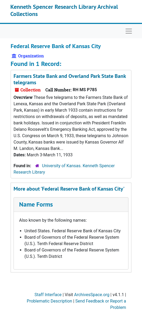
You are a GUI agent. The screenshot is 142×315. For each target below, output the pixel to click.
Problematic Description (49, 301)
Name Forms (36, 204)
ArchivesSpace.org (91, 294)
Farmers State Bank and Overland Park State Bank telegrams (70, 79)
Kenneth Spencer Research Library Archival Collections (64, 10)
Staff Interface (48, 294)
